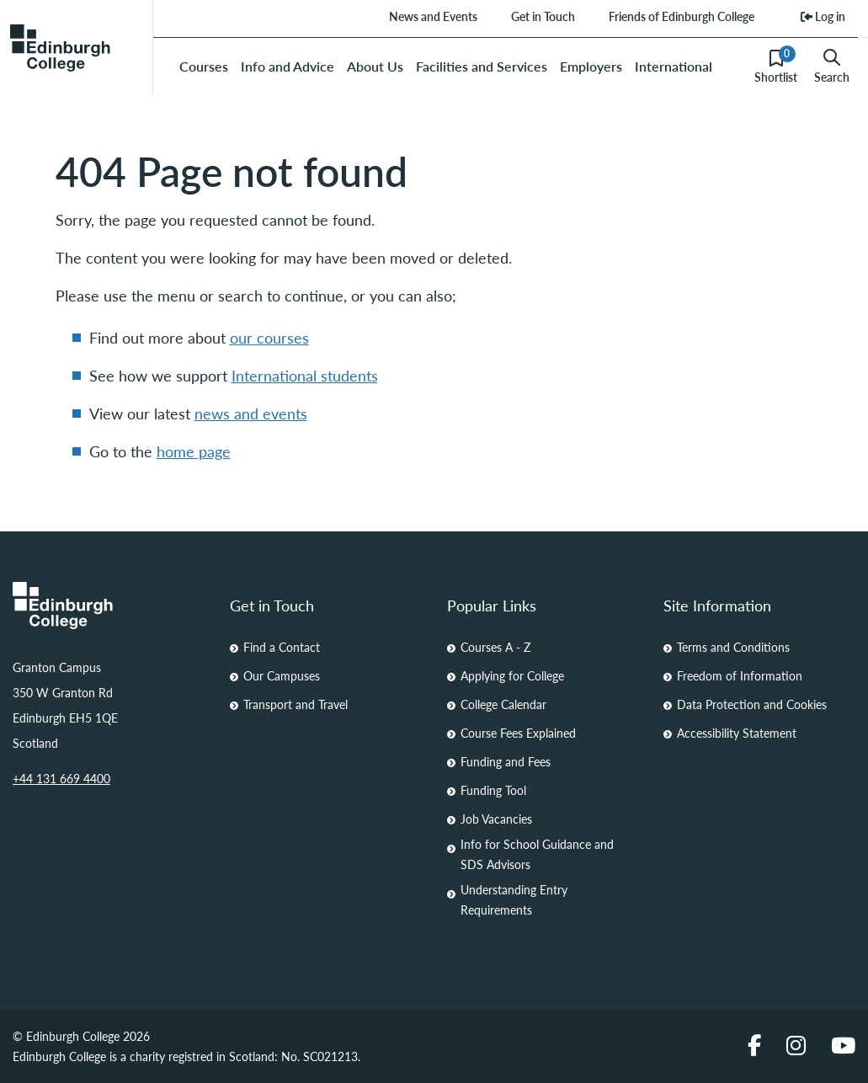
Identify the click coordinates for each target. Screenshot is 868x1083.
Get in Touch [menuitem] (543, 16)
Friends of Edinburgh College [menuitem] (681, 16)
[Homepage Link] (109, 605)
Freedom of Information (739, 675)
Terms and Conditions (733, 646)
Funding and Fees (506, 761)
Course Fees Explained (518, 732)
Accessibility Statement (736, 732)
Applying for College (512, 675)
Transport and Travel (295, 704)
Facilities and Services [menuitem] (481, 66)
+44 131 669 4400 (61, 778)
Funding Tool (493, 790)
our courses (269, 337)
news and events (250, 413)
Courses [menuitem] (203, 66)
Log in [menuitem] (823, 16)
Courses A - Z (495, 646)
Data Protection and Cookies (752, 704)
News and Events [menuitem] (433, 16)
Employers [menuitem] (591, 66)
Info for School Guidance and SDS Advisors (537, 853)
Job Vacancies (496, 818)
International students (305, 375)
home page (194, 450)
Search (831, 66)
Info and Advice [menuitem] (287, 66)
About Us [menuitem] (375, 66)
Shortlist (775, 65)
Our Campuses (281, 675)
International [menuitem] (673, 66)
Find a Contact (281, 646)
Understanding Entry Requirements (514, 899)
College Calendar (503, 704)
